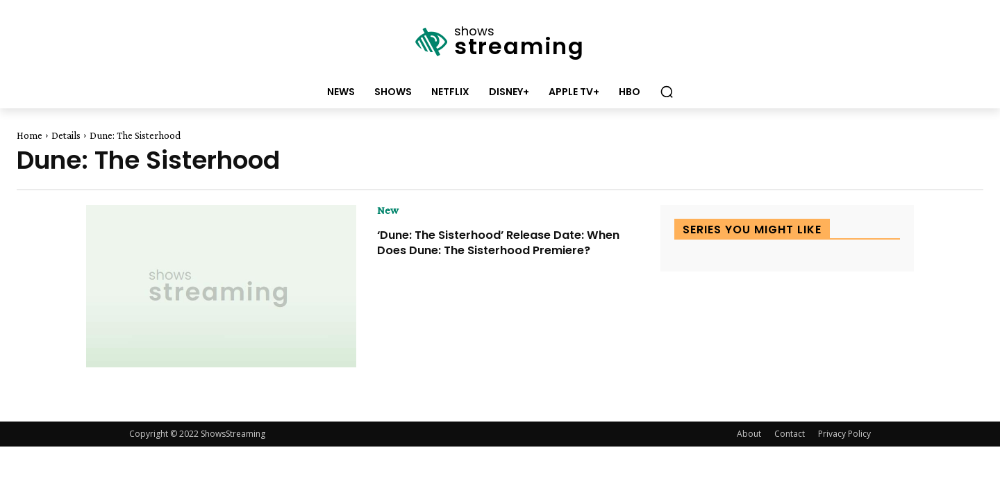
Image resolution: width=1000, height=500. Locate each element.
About (749, 434)
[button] (666, 91)
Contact (789, 434)
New (388, 210)
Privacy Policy (844, 434)
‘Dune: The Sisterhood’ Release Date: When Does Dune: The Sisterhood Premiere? (493, 249)
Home (29, 135)
